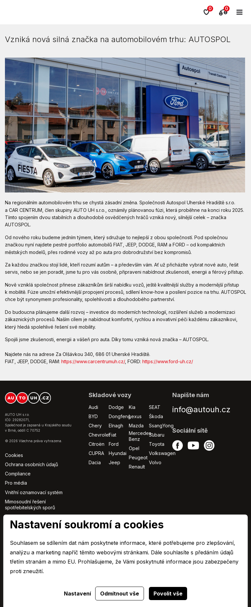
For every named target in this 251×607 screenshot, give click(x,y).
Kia (132, 407)
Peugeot (138, 457)
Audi (93, 407)
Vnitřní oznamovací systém (34, 492)
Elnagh (116, 425)
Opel (134, 448)
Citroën (96, 444)
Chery (95, 425)
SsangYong (161, 425)
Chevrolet (99, 435)
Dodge (116, 407)
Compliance (18, 473)
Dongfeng (120, 416)
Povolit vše (167, 593)
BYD (93, 416)
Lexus (135, 416)
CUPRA (96, 453)
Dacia (95, 462)
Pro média (16, 483)
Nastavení (77, 593)
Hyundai (117, 453)
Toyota (156, 444)
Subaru (156, 435)
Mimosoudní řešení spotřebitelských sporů (30, 504)
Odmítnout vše (119, 593)
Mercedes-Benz (141, 436)
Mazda (136, 425)
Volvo (155, 462)
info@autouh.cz (201, 409)
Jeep (114, 462)
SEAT (154, 407)
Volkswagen (162, 453)
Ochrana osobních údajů (31, 464)
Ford (114, 444)
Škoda (156, 416)
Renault (137, 466)
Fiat (112, 435)
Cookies (14, 455)
